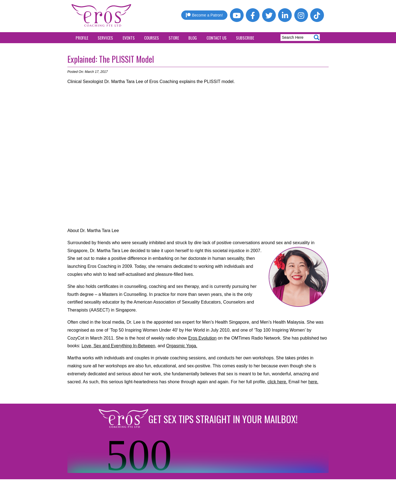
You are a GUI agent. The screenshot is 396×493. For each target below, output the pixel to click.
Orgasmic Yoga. (181, 345)
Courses (151, 38)
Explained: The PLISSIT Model (110, 59)
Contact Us (217, 38)
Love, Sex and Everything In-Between (118, 345)
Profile (82, 38)
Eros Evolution (202, 338)
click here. (277, 381)
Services (105, 38)
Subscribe (245, 38)
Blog (192, 38)
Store (174, 38)
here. (313, 381)
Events (129, 38)
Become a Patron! (204, 15)
